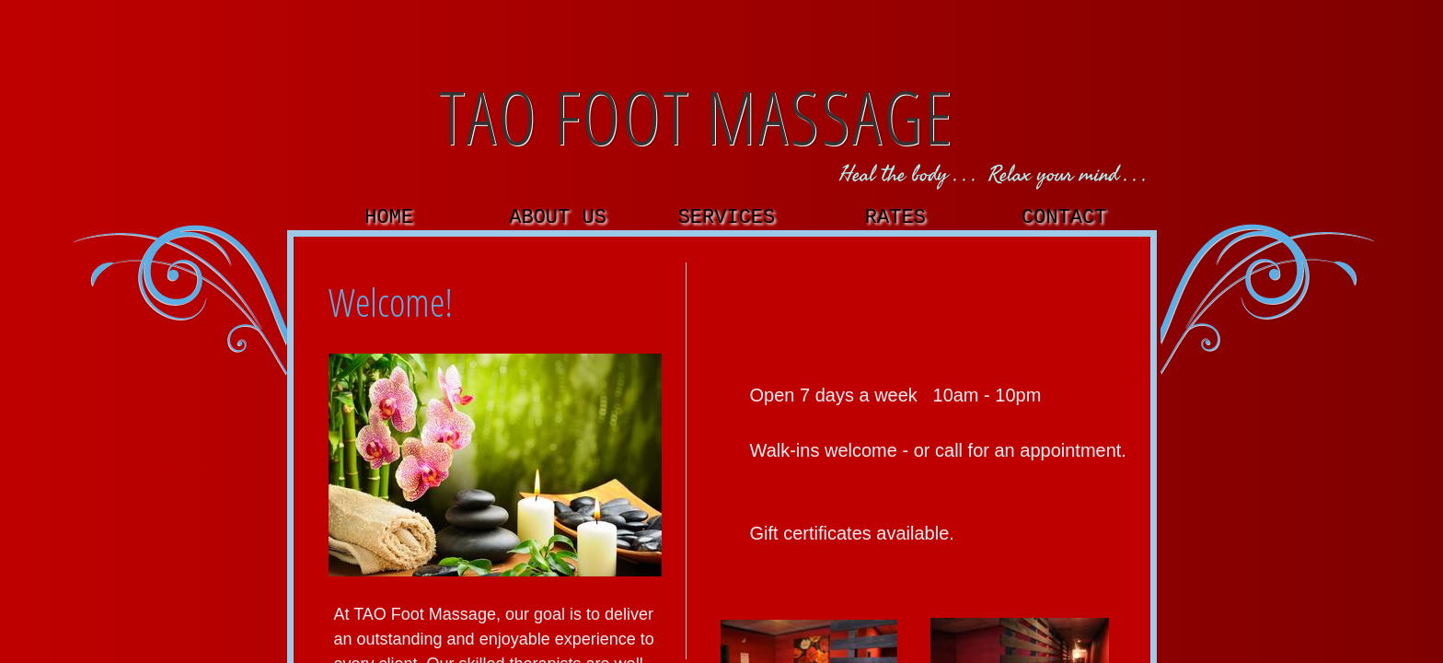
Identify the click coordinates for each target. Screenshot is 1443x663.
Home (388, 217)
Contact (1064, 217)
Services (727, 217)
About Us (557, 217)
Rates (895, 217)
